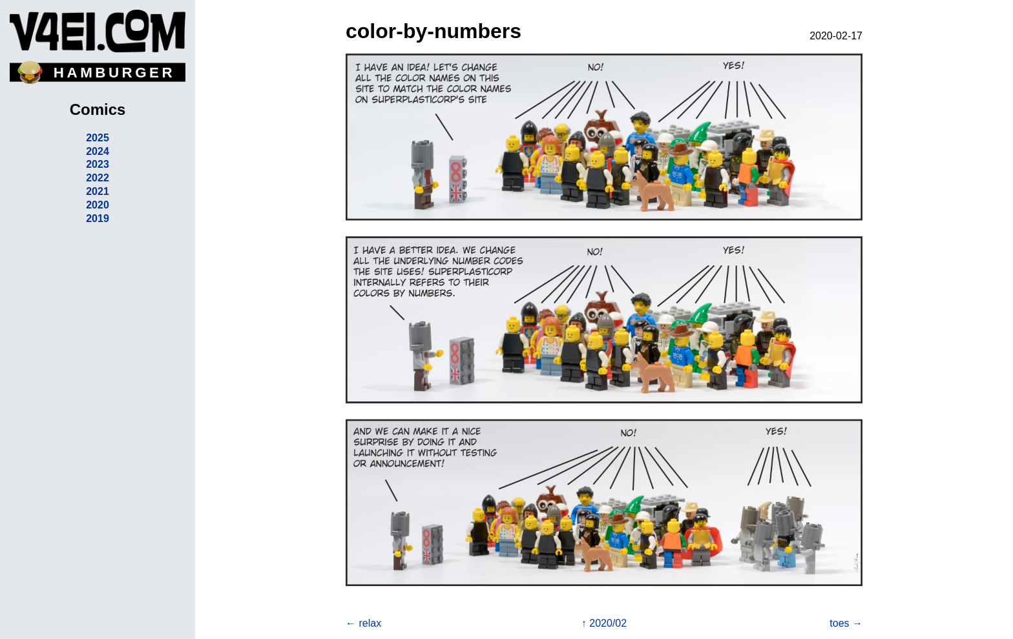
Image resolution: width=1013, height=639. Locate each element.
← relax (363, 623)
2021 (97, 191)
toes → (846, 623)
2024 (97, 151)
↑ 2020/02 (604, 623)
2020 (97, 204)
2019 (97, 218)
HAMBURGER (114, 73)
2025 (97, 137)
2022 (97, 177)
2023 (97, 164)
